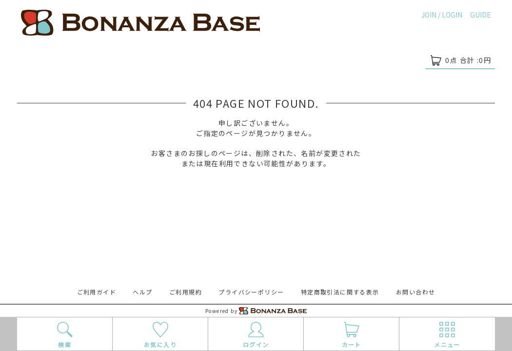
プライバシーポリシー (251, 292)
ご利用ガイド (96, 292)
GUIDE (480, 15)
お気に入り (160, 334)
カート (351, 334)
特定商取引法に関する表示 (340, 292)
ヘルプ (142, 292)
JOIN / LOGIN (441, 15)
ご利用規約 (185, 292)
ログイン (255, 334)
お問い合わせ (415, 292)
